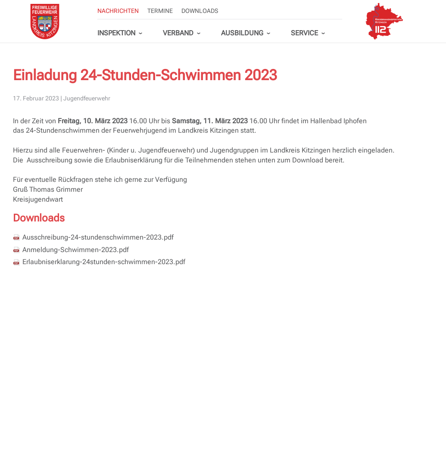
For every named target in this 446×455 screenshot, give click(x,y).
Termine (160, 10)
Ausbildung (242, 33)
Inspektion (116, 33)
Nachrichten (118, 10)
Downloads (199, 10)
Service (304, 33)
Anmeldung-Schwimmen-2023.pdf (75, 250)
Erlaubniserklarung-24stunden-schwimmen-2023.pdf (103, 262)
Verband (178, 33)
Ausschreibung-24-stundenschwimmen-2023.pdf (98, 237)
